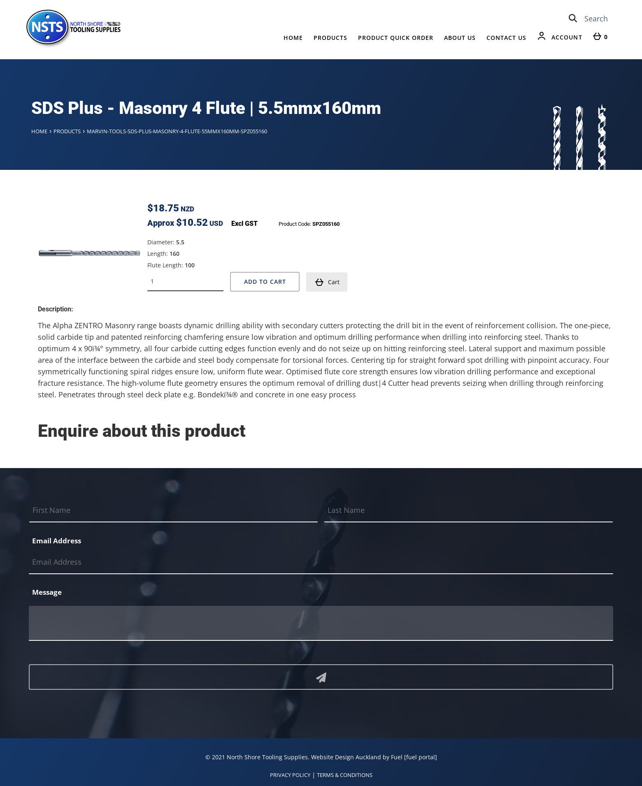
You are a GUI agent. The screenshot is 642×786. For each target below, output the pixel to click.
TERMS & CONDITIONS (344, 775)
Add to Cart (265, 281)
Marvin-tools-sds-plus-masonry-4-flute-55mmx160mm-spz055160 (177, 131)
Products (330, 38)
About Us (460, 38)
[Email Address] (321, 562)
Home (293, 38)
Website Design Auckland (346, 757)
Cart (327, 282)
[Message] (321, 623)
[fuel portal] (420, 757)
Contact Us (506, 38)
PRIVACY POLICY (290, 775)
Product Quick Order (395, 38)
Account (566, 37)
